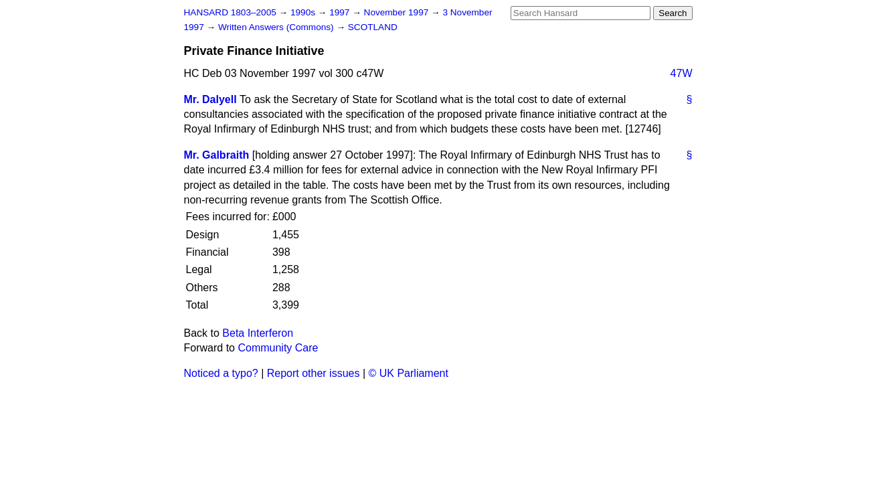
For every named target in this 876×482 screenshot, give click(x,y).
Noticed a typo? (221, 373)
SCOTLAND (373, 27)
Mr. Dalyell (210, 99)
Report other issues (313, 373)
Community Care (278, 347)
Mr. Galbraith (217, 155)
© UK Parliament (408, 373)
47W (682, 73)
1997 (340, 12)
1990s (304, 12)
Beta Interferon (257, 333)
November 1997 (398, 12)
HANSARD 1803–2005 (230, 12)
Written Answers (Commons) (277, 27)
